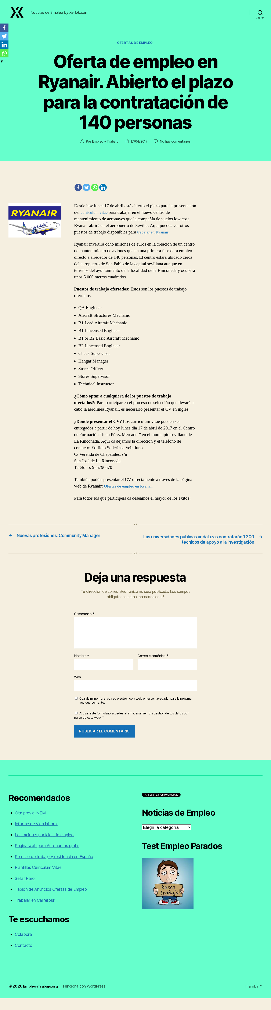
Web (77, 688)
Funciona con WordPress (87, 998)
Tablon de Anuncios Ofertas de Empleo (55, 901)
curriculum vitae (95, 217)
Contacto (24, 957)
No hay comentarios (176, 146)
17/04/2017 (139, 146)
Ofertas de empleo (135, 48)
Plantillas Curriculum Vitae (42, 879)
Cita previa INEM (32, 824)
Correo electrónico (153, 668)
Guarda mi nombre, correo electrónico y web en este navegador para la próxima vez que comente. (135, 712)
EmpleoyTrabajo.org (42, 998)
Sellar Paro (26, 890)
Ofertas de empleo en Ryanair (130, 491)
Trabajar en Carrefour (37, 912)
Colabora (24, 946)
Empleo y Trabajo (104, 146)
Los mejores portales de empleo (47, 846)
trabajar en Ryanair (154, 237)
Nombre (81, 668)
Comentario (84, 626)
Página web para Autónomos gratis (51, 857)
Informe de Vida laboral (39, 835)
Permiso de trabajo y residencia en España (58, 868)
